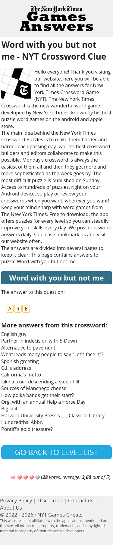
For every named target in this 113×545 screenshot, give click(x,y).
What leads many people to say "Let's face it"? (52, 354)
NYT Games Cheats (60, 514)
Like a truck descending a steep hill (40, 381)
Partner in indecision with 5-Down (39, 340)
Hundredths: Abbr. (22, 422)
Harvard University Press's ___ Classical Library (53, 415)
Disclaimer (49, 500)
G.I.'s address (16, 368)
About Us (11, 507)
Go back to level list (56, 452)
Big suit (9, 408)
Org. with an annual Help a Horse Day (43, 402)
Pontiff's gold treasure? (27, 429)
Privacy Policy (16, 500)
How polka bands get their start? (37, 395)
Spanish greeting (20, 361)
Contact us (80, 500)
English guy (14, 334)
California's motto (21, 374)
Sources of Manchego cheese (33, 388)
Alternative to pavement (28, 347)
